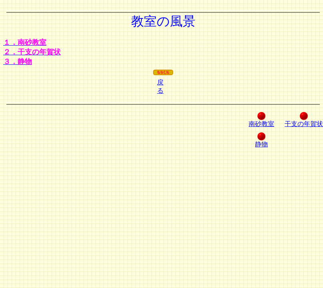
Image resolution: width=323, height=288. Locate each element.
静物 (261, 144)
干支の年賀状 (304, 123)
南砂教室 (261, 123)
